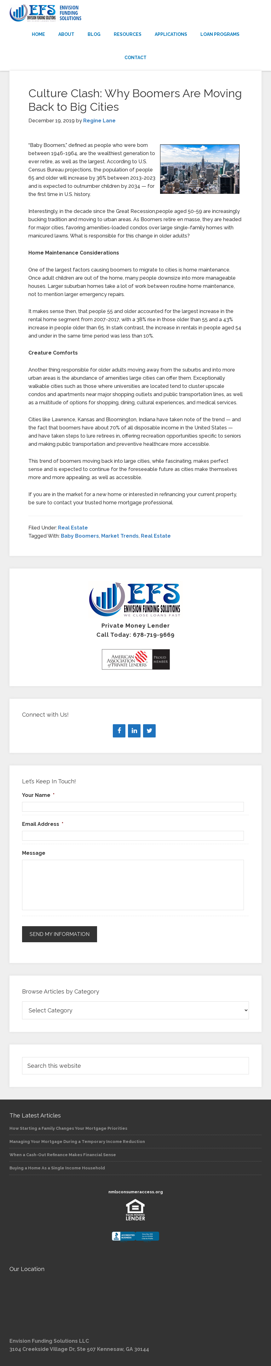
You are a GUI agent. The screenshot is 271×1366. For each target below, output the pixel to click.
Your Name (38, 795)
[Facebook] (119, 730)
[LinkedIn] (134, 730)
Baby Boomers (80, 536)
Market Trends (120, 536)
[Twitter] (149, 730)
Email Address (42, 824)
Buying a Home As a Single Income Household (57, 1168)
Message (33, 853)
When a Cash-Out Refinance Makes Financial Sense (62, 1154)
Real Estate (73, 528)
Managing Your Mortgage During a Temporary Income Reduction (77, 1141)
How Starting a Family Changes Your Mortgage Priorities (68, 1128)
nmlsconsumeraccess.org (135, 1192)
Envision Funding (135, 13)
